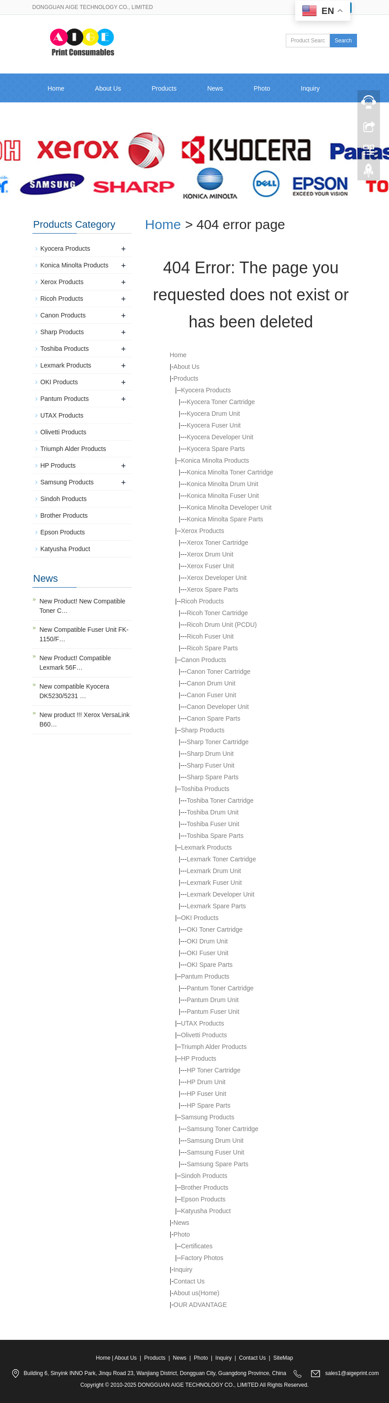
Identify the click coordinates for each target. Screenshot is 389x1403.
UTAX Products (202, 1023)
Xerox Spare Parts (212, 589)
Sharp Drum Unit (210, 753)
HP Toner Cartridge (213, 1070)
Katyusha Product (206, 1210)
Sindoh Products (204, 1175)
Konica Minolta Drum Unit (222, 484)
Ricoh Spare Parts (212, 648)
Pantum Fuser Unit (213, 1011)
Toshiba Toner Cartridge (220, 800)
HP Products (198, 1058)
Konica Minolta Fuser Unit (223, 495)
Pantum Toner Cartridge (220, 988)
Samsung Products (207, 1117)
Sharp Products (202, 730)
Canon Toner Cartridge (218, 671)
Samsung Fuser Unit (215, 1152)
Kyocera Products (206, 390)
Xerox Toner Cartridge (217, 542)
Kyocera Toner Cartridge (221, 401)
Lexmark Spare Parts (216, 906)
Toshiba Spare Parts (215, 835)
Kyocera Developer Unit (220, 437)
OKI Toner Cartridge (215, 929)
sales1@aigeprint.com (352, 1373)
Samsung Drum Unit (215, 1140)
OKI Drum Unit (207, 941)
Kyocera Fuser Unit (214, 425)
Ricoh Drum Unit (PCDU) (222, 624)
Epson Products (203, 1199)
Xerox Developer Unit (217, 577)
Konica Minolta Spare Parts (225, 519)
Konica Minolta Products (215, 460)
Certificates (196, 1246)
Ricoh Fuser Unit (210, 636)
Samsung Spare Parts (217, 1164)
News (215, 88)
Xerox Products (202, 530)
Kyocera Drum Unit (213, 413)
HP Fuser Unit (206, 1093)
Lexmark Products (206, 847)
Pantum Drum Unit (212, 999)
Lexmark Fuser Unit (214, 882)
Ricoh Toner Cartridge (217, 612)
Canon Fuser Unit (211, 695)
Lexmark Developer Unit (220, 894)
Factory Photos (202, 1257)
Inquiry (183, 1269)
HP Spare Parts (208, 1105)
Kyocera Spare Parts (216, 448)
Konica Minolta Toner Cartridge (230, 472)
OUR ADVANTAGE (200, 1304)
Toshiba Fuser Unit (213, 824)
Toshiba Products (205, 788)
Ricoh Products (202, 601)
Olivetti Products (204, 1035)
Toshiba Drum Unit (212, 812)
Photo (262, 88)
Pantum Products (205, 976)
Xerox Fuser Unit (210, 566)
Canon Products (203, 659)
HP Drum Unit (206, 1082)
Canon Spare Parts (213, 718)
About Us (108, 88)
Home (56, 88)
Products (163, 88)
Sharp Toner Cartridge (217, 741)
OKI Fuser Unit (208, 953)
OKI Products (199, 917)
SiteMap (283, 1358)
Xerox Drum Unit (210, 554)
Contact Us (63, 117)
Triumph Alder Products (214, 1046)
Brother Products (204, 1187)
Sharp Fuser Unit (210, 765)
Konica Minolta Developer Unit (229, 507)
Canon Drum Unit (211, 683)
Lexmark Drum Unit (214, 870)
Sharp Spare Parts (212, 777)
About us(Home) (197, 1293)
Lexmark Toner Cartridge (221, 859)
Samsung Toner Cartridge (222, 1128)
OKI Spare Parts (210, 964)
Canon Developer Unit (218, 706)
